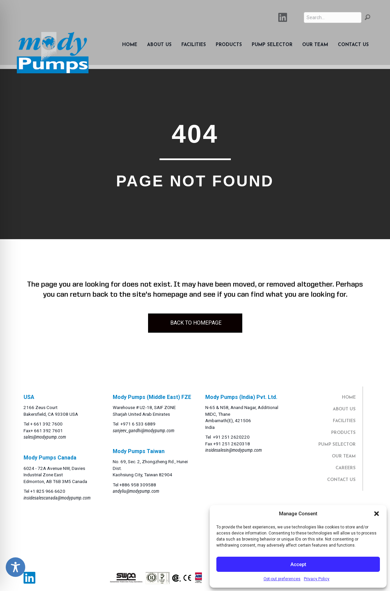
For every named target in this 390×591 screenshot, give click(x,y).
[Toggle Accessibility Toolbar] (15, 567)
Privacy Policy (316, 579)
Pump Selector (272, 44)
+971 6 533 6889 (137, 424)
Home (129, 44)
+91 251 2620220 (231, 437)
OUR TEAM (344, 456)
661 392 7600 (48, 424)
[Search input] (332, 17)
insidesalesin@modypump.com (233, 450)
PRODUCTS (343, 433)
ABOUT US (344, 409)
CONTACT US (341, 480)
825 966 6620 (50, 491)
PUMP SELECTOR (337, 444)
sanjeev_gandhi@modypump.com (143, 430)
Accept (298, 564)
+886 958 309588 (137, 484)
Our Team (315, 44)
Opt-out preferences (281, 579)
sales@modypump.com (45, 437)
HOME (349, 397)
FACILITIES (344, 421)
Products (229, 44)
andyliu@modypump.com (136, 491)
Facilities (193, 44)
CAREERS (345, 468)
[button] (376, 513)
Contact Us (353, 44)
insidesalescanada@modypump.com (57, 498)
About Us (159, 44)
